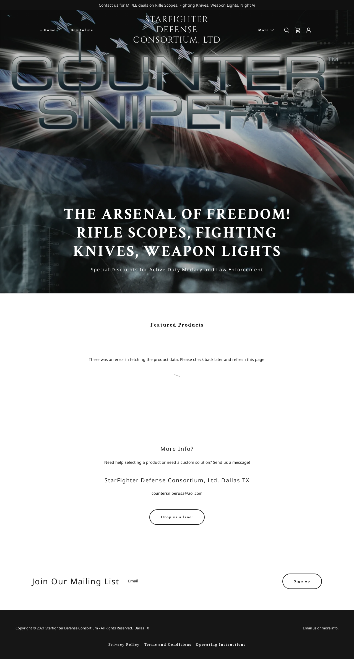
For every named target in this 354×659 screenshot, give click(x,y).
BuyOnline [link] (82, 30)
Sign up (302, 581)
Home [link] (50, 30)
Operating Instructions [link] (221, 644)
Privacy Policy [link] (124, 644)
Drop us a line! (177, 517)
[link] (177, 41)
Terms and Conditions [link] (167, 644)
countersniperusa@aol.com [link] (177, 493)
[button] (264, 30)
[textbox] (201, 581)
